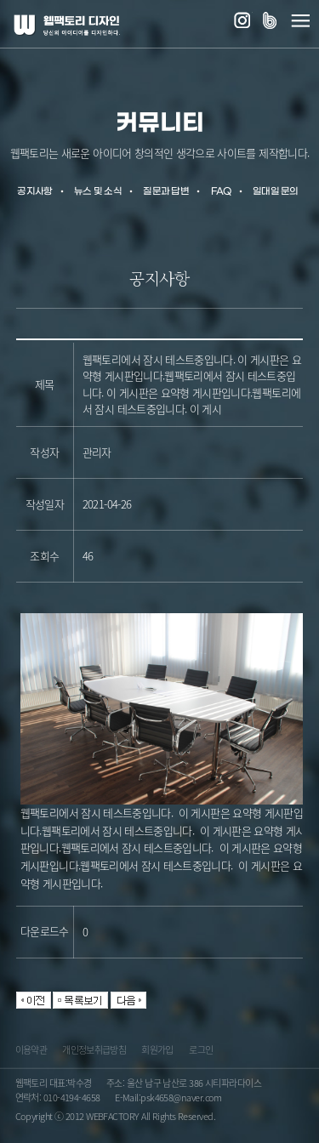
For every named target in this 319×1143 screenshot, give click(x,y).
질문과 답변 (166, 191)
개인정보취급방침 (94, 1051)
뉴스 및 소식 (98, 191)
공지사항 (34, 191)
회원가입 (157, 1051)
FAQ (221, 191)
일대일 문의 (276, 191)
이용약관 (31, 1051)
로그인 (201, 1051)
